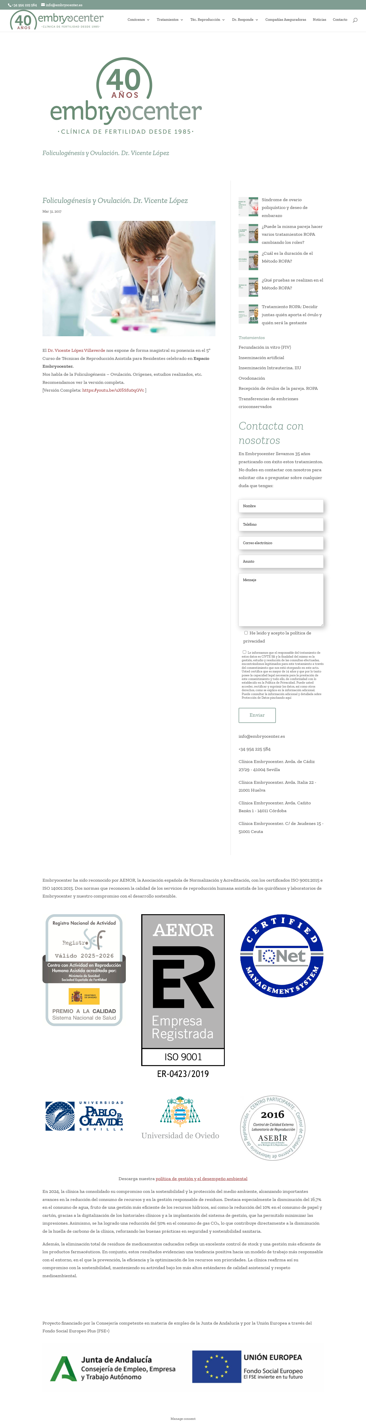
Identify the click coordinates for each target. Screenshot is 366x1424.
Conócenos (136, 20)
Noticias (319, 20)
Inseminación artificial (261, 357)
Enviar (257, 715)
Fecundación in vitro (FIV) (265, 347)
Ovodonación (252, 378)
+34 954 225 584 (255, 749)
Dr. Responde (242, 20)
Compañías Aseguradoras (285, 20)
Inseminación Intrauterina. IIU (270, 368)
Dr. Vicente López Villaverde (76, 350)
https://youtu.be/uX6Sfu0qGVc (113, 390)
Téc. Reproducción (205, 20)
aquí (288, 698)
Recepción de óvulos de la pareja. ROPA (278, 388)
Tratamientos (167, 20)
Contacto (340, 20)
